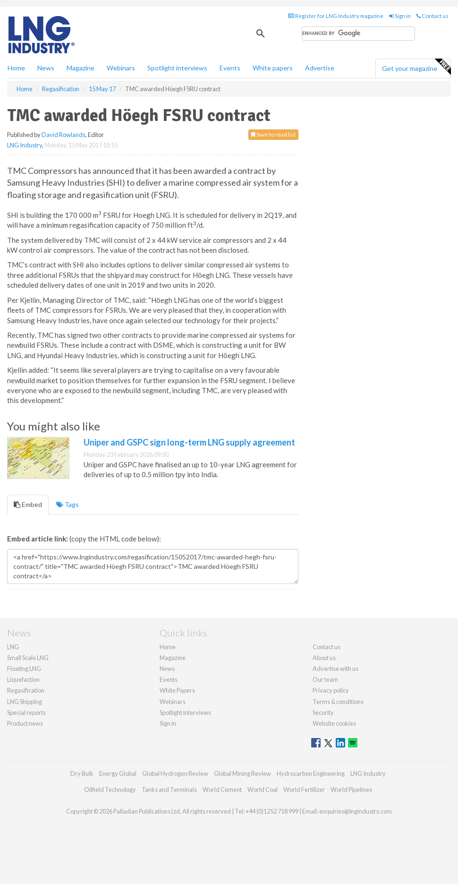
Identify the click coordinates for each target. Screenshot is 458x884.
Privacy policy (331, 690)
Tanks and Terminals (169, 789)
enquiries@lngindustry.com (355, 811)
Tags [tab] (67, 504)
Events (230, 68)
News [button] (45, 68)
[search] (358, 33)
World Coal (262, 789)
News (167, 668)
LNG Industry (24, 145)
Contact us (432, 16)
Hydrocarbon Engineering (311, 773)
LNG (13, 647)
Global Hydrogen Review (175, 773)
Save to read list (273, 134)
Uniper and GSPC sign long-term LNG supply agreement (189, 442)
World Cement (222, 789)
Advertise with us (335, 668)
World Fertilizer (304, 789)
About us (324, 657)
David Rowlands (63, 134)
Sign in (400, 16)
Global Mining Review (242, 773)
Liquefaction (23, 679)
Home (16, 68)
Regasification (25, 690)
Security (323, 712)
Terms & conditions (338, 701)
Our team (325, 679)
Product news (25, 723)
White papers (273, 68)
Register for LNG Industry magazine (335, 16)
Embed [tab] (28, 504)
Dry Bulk (81, 773)
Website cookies (334, 723)
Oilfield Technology (110, 789)
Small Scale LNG (28, 657)
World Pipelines (351, 789)
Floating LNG (24, 668)
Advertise (319, 68)
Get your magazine (416, 67)
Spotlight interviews (177, 68)
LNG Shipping (24, 701)
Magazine (80, 68)
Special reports (26, 712)
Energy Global (117, 773)
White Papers (177, 690)
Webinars (121, 68)
